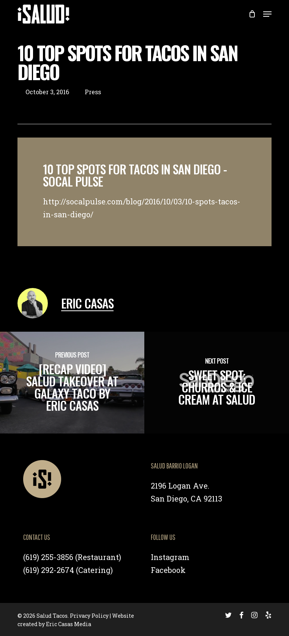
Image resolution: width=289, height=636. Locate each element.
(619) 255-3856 (48, 557)
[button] (267, 14)
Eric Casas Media (68, 624)
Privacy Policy (89, 615)
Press (93, 92)
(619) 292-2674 (48, 570)
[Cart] (252, 14)
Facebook (168, 570)
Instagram (170, 557)
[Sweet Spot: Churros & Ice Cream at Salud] (216, 382)
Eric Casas (87, 303)
